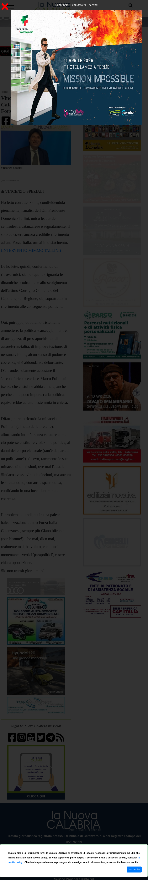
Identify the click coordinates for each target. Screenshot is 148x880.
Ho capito (134, 869)
